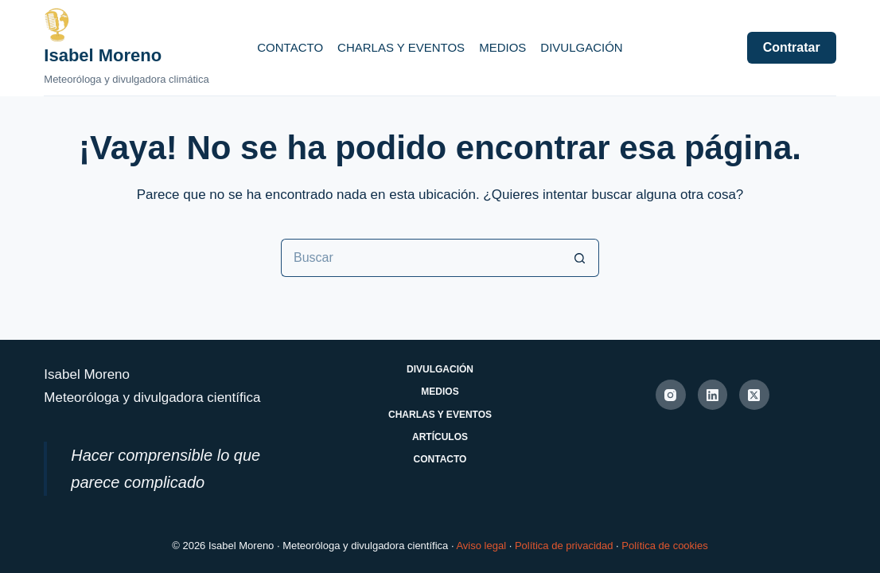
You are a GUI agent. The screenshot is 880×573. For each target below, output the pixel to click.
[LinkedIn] (713, 395)
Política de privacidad (564, 546)
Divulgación (581, 47)
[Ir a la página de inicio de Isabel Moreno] (126, 24)
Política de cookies (664, 546)
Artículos (440, 436)
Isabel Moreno (103, 55)
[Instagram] (671, 395)
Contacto (290, 47)
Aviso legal (481, 546)
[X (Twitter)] (754, 395)
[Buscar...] (421, 258)
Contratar (791, 47)
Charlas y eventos (401, 47)
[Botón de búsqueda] (580, 258)
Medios (502, 47)
